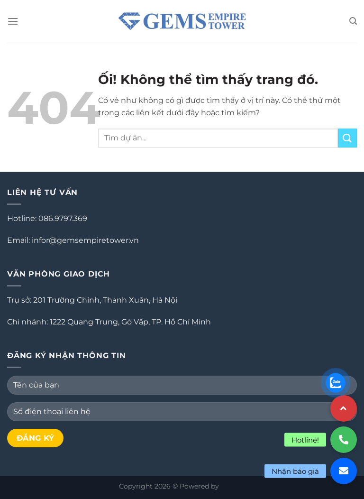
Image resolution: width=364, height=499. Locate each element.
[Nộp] (347, 138)
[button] (343, 471)
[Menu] (12, 21)
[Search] (353, 21)
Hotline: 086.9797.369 (47, 218)
